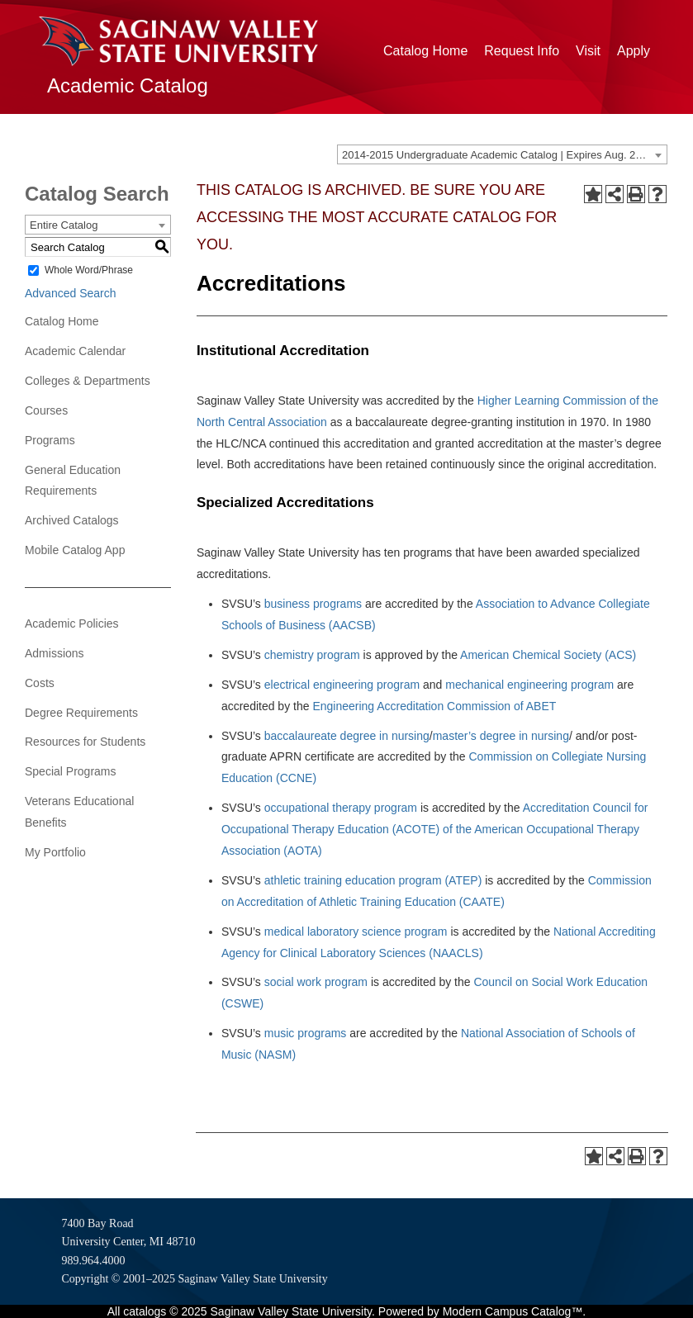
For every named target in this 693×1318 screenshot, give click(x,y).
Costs (40, 683)
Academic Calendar (75, 351)
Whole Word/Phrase (89, 270)
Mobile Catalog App (75, 550)
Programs (50, 440)
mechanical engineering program (529, 684)
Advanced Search (70, 293)
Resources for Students (85, 741)
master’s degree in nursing (501, 735)
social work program (316, 981)
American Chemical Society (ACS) (548, 654)
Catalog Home (425, 51)
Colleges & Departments (87, 380)
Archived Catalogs (72, 520)
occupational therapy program (340, 807)
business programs (313, 603)
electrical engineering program (342, 684)
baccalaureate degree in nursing (347, 735)
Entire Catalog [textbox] (63, 225)
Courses (46, 410)
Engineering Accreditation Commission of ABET (434, 706)
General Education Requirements (73, 480)
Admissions (54, 653)
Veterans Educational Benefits (79, 811)
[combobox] (502, 154)
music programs (305, 1033)
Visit (588, 51)
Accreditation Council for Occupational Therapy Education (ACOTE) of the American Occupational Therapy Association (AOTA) (434, 829)
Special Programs (70, 771)
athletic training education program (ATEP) (373, 880)
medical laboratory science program (356, 931)
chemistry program (312, 654)
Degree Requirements (81, 712)
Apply (633, 51)
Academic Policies (72, 623)
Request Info (521, 51)
